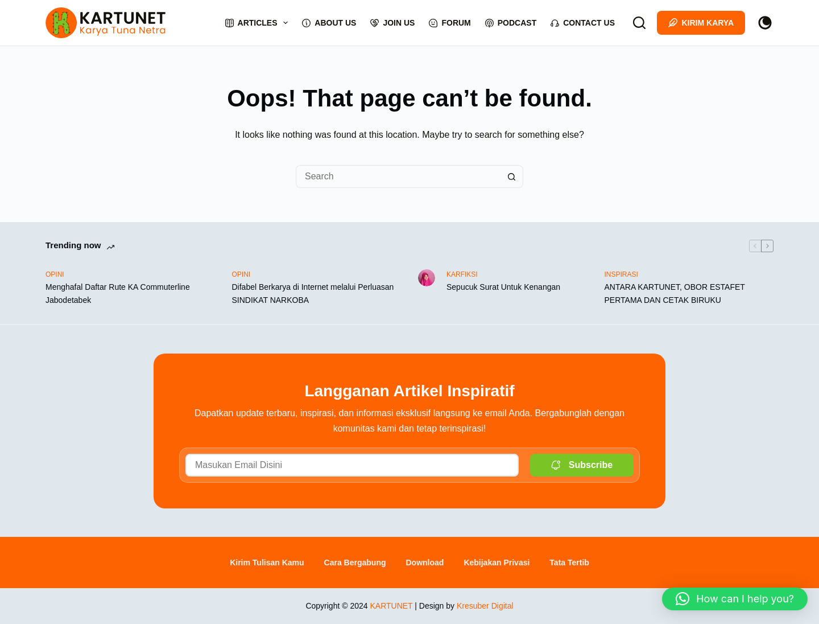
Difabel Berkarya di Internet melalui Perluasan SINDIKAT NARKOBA (313, 293)
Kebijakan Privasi (497, 562)
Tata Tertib (569, 562)
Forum (449, 22)
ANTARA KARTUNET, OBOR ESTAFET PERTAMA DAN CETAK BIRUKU (675, 293)
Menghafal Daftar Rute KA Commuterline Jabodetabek (118, 293)
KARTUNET (391, 605)
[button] (735, 599)
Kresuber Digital (485, 605)
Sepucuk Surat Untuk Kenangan (503, 287)
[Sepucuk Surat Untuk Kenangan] (426, 277)
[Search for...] (398, 176)
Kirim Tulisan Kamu (267, 562)
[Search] (639, 23)
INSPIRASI (621, 274)
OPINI (55, 274)
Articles (259, 23)
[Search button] (511, 176)
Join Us (392, 22)
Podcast (510, 22)
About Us (329, 22)
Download (425, 562)
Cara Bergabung (355, 562)
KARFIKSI (462, 274)
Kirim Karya (701, 22)
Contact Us (583, 22)
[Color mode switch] (765, 22)
